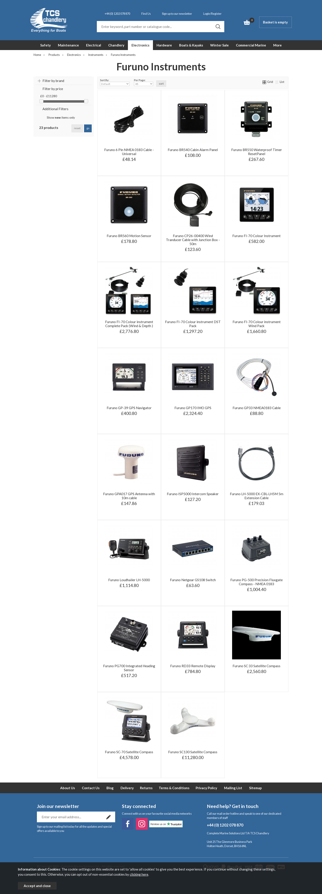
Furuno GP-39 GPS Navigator (129, 408)
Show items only (61, 117)
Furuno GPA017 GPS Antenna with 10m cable (129, 496)
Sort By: (114, 82)
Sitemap (255, 788)
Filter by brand (53, 81)
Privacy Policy (206, 788)
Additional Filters (55, 109)
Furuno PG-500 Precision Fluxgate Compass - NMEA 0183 (256, 582)
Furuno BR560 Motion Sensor (129, 236)
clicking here (139, 874)
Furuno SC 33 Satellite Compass (256, 666)
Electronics (140, 45)
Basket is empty (275, 22)
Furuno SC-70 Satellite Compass (129, 752)
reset (77, 128)
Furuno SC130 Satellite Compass (192, 752)
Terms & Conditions (174, 788)
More (277, 45)
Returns (146, 788)
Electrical (93, 45)
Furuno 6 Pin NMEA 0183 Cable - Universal (129, 152)
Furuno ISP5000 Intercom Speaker (193, 494)
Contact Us (91, 788)
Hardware (164, 45)
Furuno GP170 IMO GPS (192, 408)
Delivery (127, 788)
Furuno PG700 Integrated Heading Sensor (129, 668)
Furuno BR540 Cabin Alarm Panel (193, 150)
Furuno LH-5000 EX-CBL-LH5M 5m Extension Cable (256, 496)
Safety (45, 45)
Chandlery (116, 45)
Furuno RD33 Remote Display (192, 666)
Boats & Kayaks (191, 45)
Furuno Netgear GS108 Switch (193, 580)
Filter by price (52, 89)
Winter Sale (219, 45)
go (88, 128)
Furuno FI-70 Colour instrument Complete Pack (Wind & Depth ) (129, 324)
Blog (110, 788)
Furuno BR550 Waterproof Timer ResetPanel (256, 152)
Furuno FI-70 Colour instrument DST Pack (193, 324)
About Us (67, 788)
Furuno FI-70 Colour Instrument (256, 236)
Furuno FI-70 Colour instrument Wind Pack (257, 324)
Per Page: (143, 82)
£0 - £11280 (48, 96)
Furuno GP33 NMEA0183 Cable (257, 408)
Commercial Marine (251, 45)
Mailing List (233, 788)
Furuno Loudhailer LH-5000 (129, 580)
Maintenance (68, 45)
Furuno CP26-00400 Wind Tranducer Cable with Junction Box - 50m (193, 240)
